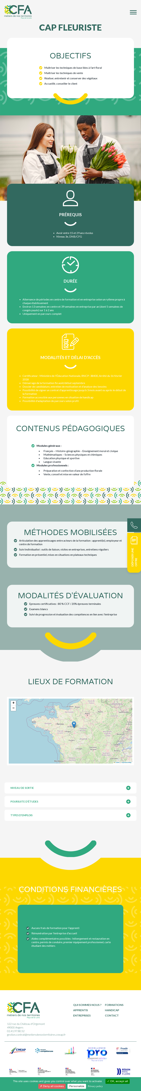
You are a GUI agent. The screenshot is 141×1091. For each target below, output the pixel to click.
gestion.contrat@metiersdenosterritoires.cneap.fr (36, 1034)
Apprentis (80, 1010)
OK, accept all (117, 1081)
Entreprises (82, 1015)
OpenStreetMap (126, 762)
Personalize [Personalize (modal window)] (76, 1086)
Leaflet (117, 762)
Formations (114, 1004)
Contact (112, 1015)
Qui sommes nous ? (87, 1004)
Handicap (112, 1010)
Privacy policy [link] (95, 1086)
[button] (74, 724)
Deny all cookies (52, 1086)
